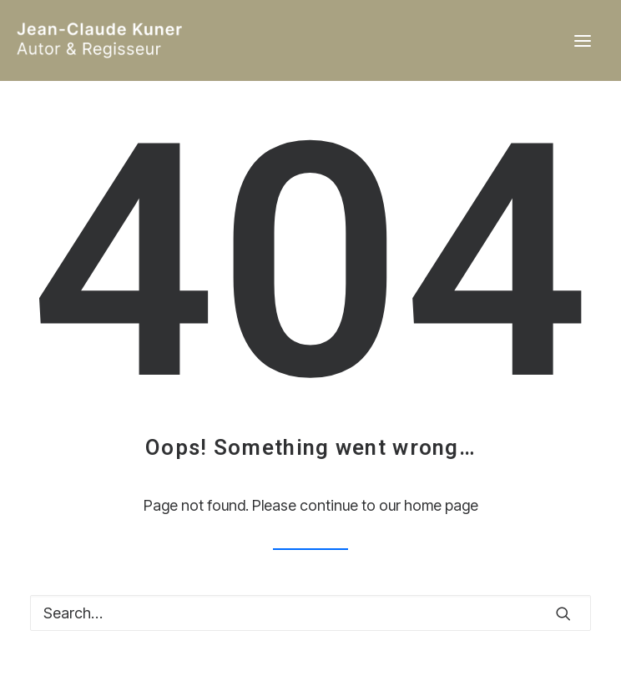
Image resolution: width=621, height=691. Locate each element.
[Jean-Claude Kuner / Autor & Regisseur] (163, 40)
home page (441, 505)
